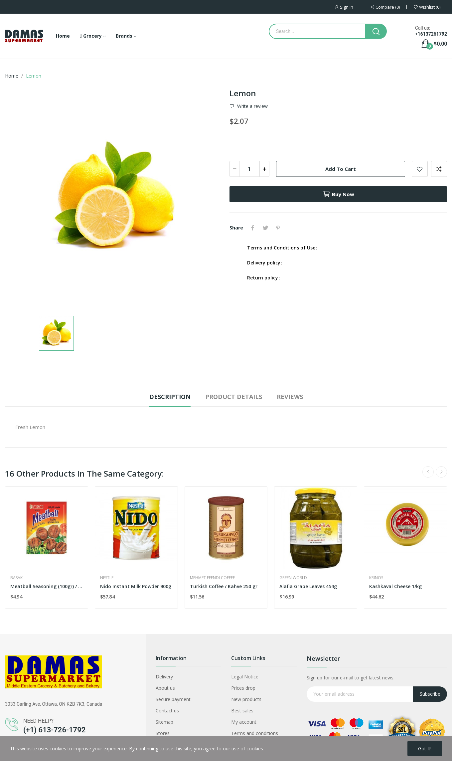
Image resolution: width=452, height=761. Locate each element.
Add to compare (439, 169)
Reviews (290, 397)
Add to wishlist (419, 169)
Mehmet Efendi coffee (212, 578)
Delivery (164, 676)
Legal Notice (244, 676)
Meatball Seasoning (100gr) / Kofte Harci (46, 586)
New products (246, 699)
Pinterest (278, 228)
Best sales (242, 710)
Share (252, 228)
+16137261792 (431, 34)
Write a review (252, 106)
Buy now (338, 194)
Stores (163, 733)
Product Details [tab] (233, 397)
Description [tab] (170, 397)
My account (243, 722)
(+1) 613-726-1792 (54, 730)
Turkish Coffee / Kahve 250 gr (223, 586)
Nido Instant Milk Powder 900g (135, 586)
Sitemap (164, 722)
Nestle (106, 578)
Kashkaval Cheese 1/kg (395, 586)
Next (441, 472)
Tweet (265, 228)
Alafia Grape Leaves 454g (308, 586)
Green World (293, 578)
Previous (428, 472)
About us (165, 688)
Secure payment (173, 699)
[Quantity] (249, 169)
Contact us (167, 710)
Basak (16, 578)
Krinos (376, 578)
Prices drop (243, 688)
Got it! (424, 748)
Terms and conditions (254, 733)
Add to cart (340, 169)
